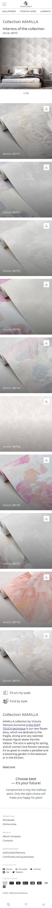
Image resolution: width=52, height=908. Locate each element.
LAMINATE (45, 11)
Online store (9, 824)
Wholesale (8, 820)
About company (12, 836)
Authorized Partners (14, 852)
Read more (9, 767)
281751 (14, 33)
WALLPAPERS (9, 11)
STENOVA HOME (28, 11)
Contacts (8, 840)
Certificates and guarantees (18, 857)
